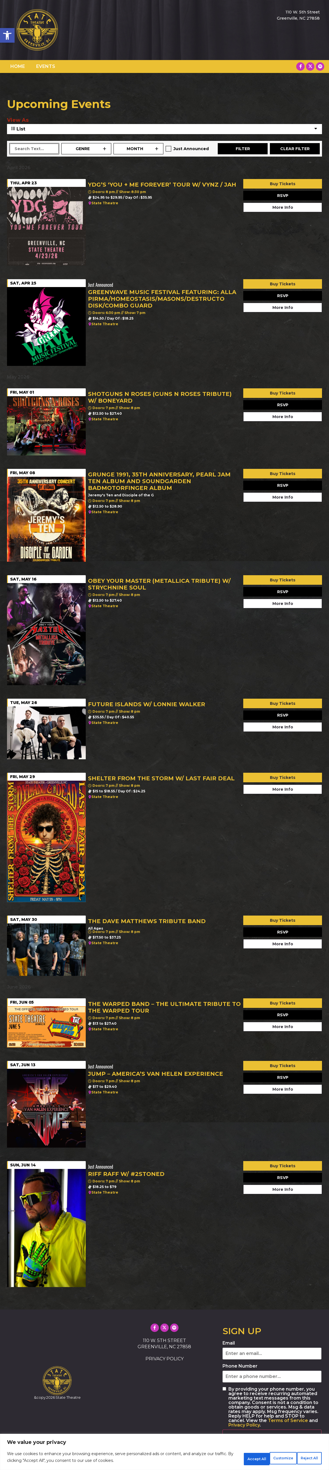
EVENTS (45, 66)
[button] (7, 35)
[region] (164, 1453)
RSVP (282, 195)
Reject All (264, 1458)
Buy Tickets (282, 183)
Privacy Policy (244, 1425)
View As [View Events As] (18, 120)
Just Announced (191, 148)
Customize (226, 1458)
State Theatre (104, 203)
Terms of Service (288, 1420)
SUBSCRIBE (243, 1436)
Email (229, 1343)
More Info (282, 207)
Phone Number (240, 1366)
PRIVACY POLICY (164, 1358)
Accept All (303, 1458)
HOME (17, 66)
